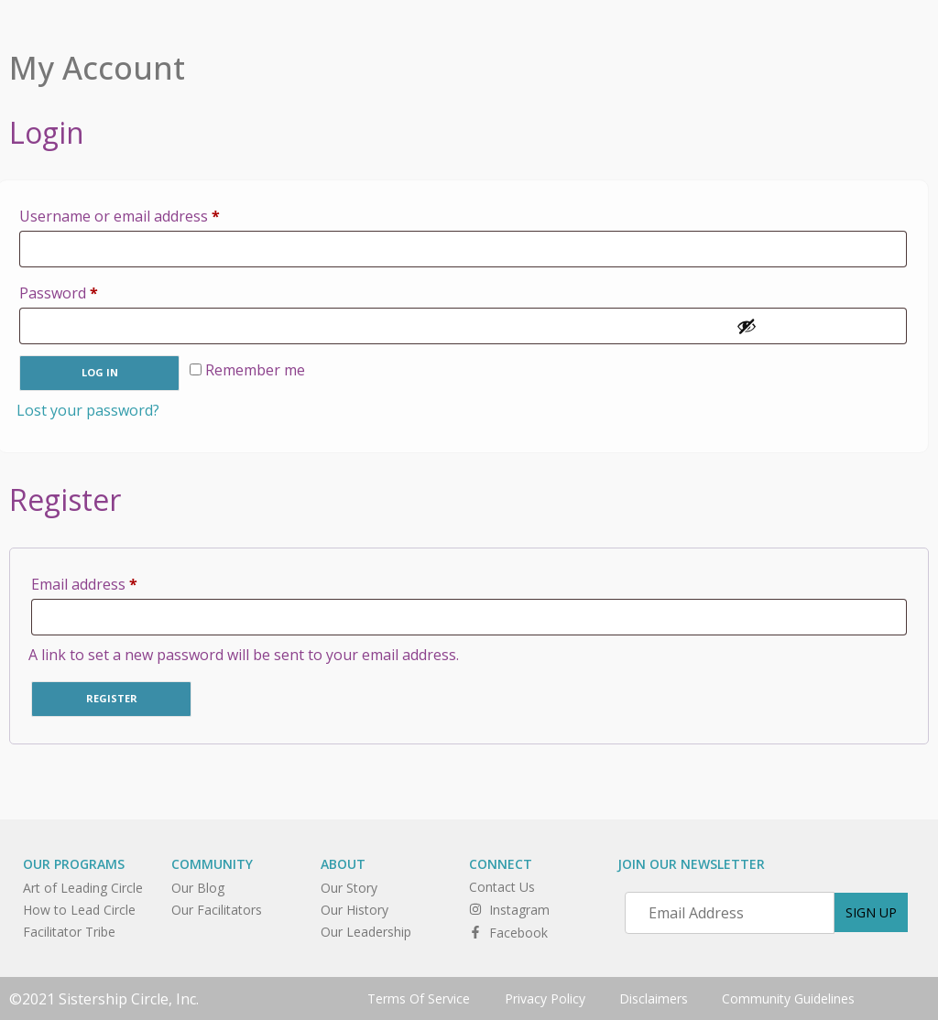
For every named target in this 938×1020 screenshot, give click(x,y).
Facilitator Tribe (69, 931)
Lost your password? (87, 410)
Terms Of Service (415, 997)
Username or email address (149, 213)
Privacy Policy (543, 997)
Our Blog (197, 887)
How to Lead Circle (79, 909)
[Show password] (816, 326)
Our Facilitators (216, 909)
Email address (114, 582)
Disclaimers (654, 997)
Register (111, 698)
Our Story (349, 887)
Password (88, 290)
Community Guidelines (791, 997)
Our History (354, 909)
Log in (100, 372)
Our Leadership (366, 931)
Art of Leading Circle (83, 887)
